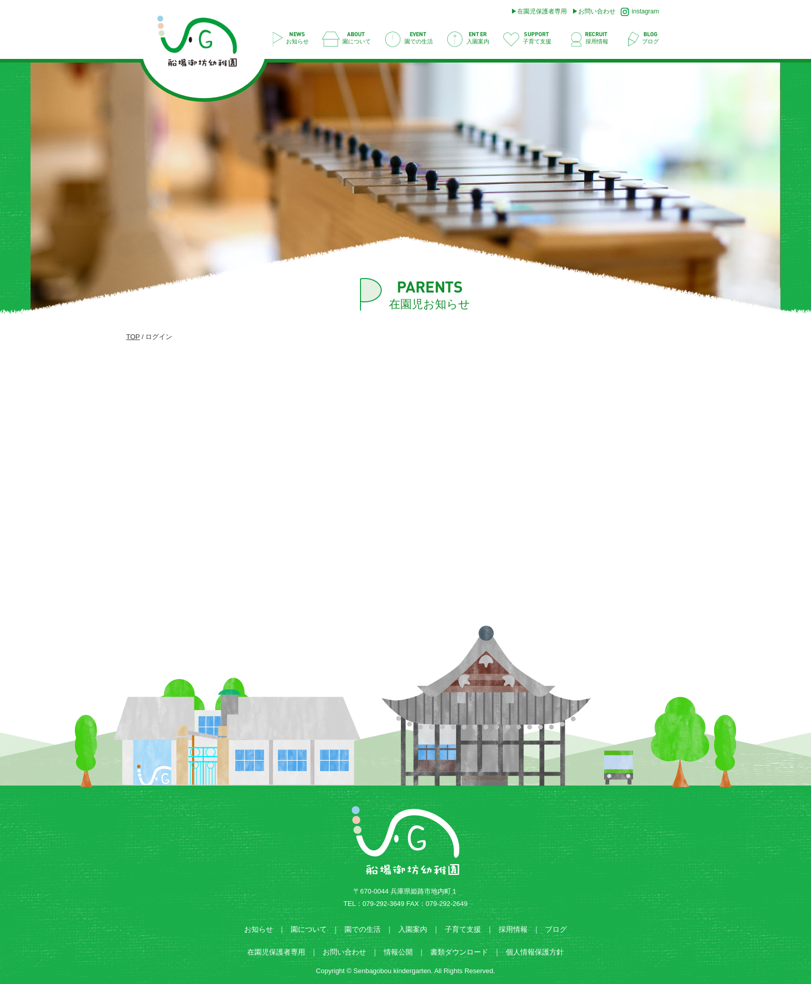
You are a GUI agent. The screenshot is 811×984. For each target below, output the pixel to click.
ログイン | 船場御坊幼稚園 (202, 44)
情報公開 (398, 952)
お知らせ (258, 929)
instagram (640, 12)
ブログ (556, 929)
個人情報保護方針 (535, 952)
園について (309, 929)
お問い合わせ (596, 11)
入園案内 (412, 929)
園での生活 (362, 929)
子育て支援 (463, 929)
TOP (133, 337)
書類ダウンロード (459, 952)
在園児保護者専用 (542, 11)
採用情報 (513, 929)
